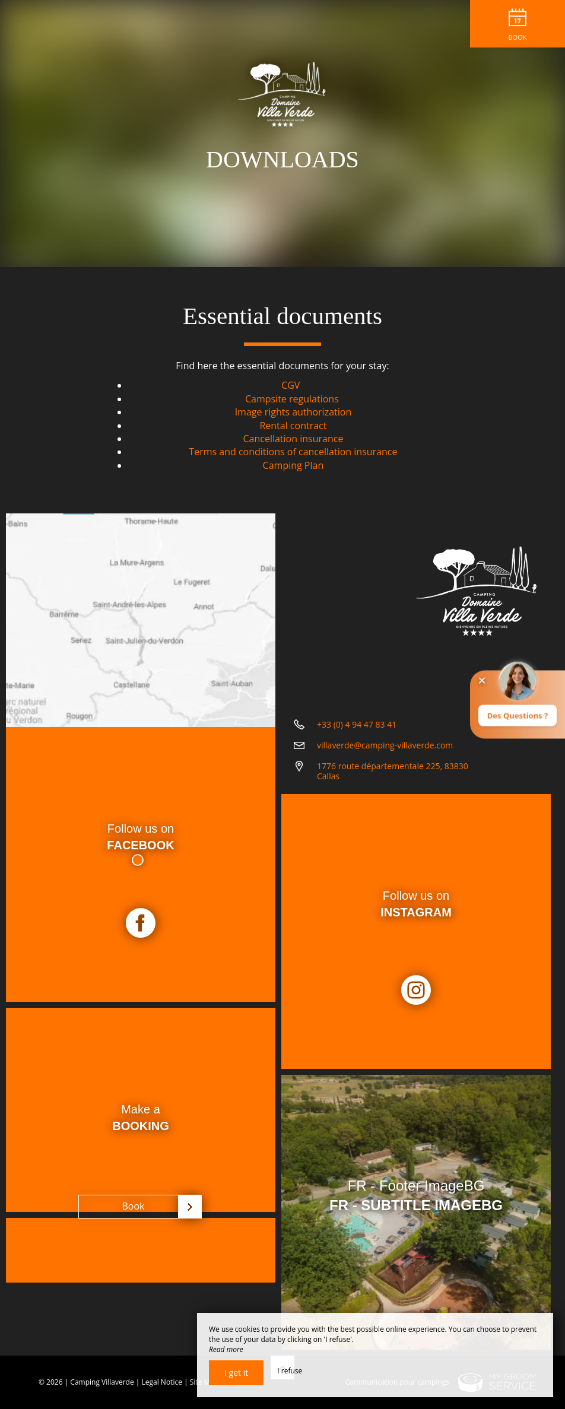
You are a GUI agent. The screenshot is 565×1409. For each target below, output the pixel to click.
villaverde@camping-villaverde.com (385, 745)
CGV (290, 385)
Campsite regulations (292, 398)
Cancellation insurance (293, 438)
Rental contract (292, 425)
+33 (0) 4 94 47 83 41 (356, 724)
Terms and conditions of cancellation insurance (293, 451)
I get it (236, 1372)
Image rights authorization (293, 411)
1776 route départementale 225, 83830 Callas (392, 771)
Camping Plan (293, 465)
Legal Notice (162, 1382)
